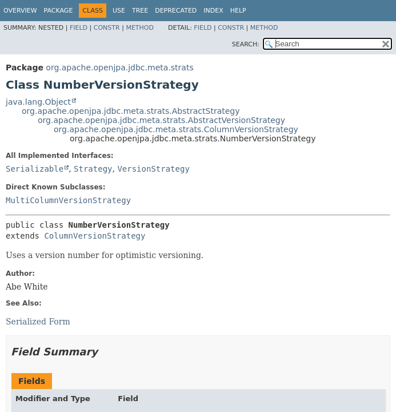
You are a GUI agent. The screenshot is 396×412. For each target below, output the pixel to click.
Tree (140, 10)
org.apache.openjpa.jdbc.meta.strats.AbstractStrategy (131, 111)
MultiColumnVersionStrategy (68, 200)
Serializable (34, 168)
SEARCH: (245, 44)
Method (140, 27)
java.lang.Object (38, 101)
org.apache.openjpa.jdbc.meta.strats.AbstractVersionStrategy (161, 120)
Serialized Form (38, 321)
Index (213, 10)
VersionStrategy (153, 168)
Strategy (93, 168)
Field (78, 27)
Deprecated (176, 10)
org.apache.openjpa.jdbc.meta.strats (119, 67)
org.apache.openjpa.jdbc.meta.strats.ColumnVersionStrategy (176, 129)
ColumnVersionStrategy (94, 235)
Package (58, 10)
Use (119, 10)
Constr (107, 27)
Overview (20, 10)
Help (238, 10)
